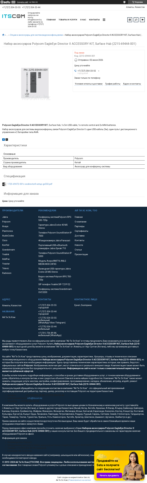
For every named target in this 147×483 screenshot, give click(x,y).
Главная (51, 20)
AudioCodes (8, 235)
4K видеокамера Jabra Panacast (54, 240)
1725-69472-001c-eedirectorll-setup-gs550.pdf (30, 184)
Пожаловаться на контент (80, 480)
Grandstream (8, 250)
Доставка (79, 235)
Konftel (5, 245)
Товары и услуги (68, 20)
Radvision (6, 273)
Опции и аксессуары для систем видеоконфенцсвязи (36, 35)
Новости (79, 245)
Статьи (78, 250)
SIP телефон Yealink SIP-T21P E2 (54, 284)
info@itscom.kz (34, 398)
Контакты (94, 20)
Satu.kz (87, 477)
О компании (80, 221)
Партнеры (79, 226)
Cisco (4, 240)
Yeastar (6, 264)
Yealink (5, 254)
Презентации (81, 254)
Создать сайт (22, 2)
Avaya (5, 226)
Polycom (6, 221)
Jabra (5, 217)
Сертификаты (81, 231)
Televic (5, 268)
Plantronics (7, 231)
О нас (83, 20)
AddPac (6, 259)
